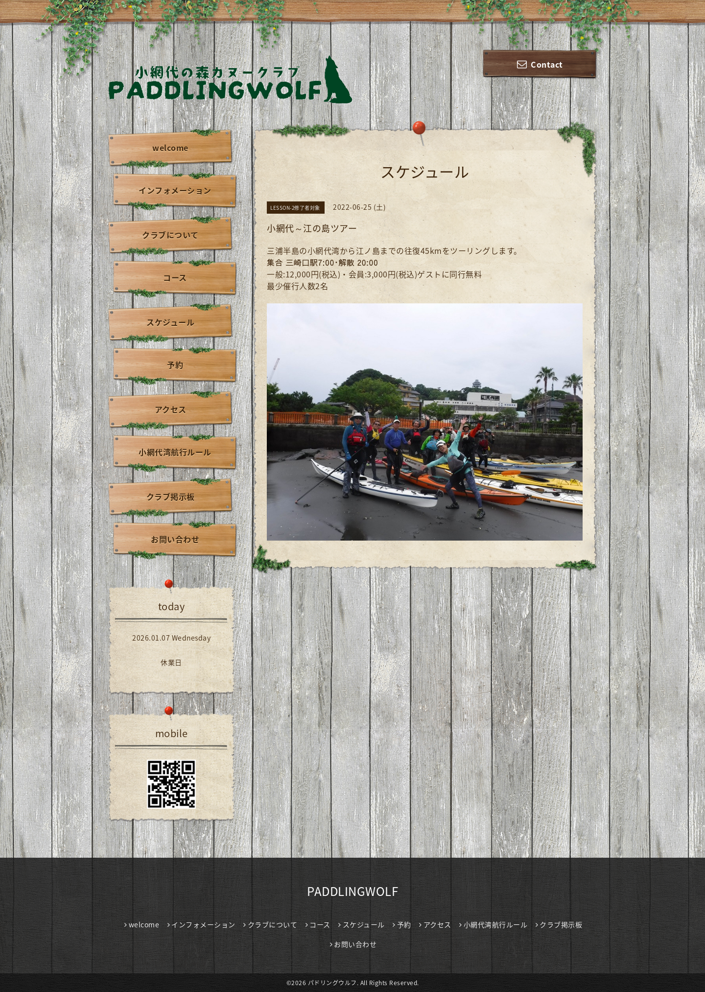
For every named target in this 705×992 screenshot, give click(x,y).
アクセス (171, 409)
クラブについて (170, 235)
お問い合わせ (175, 539)
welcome (170, 147)
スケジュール (170, 322)
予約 (175, 365)
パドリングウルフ (332, 982)
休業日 (171, 662)
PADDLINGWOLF (352, 891)
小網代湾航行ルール (175, 452)
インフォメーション (175, 190)
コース (175, 277)
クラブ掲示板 (170, 496)
